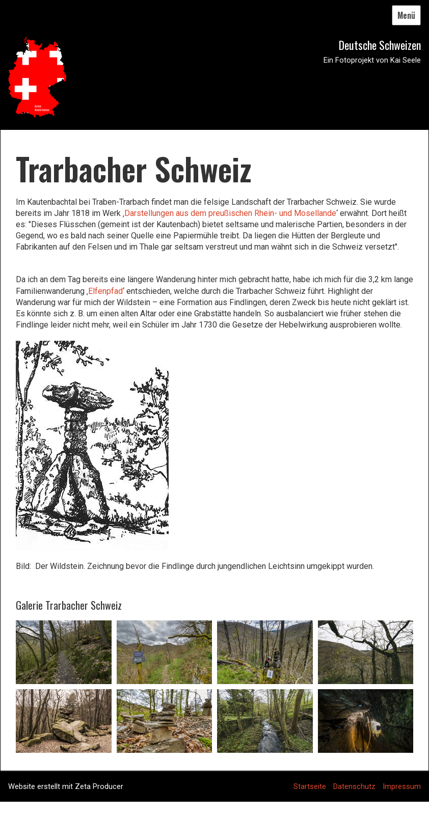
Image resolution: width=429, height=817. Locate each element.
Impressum (402, 786)
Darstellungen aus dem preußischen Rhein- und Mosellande (230, 213)
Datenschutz (354, 786)
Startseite (309, 786)
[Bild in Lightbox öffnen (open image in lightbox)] (64, 652)
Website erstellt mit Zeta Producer (65, 786)
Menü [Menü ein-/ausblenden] (406, 15)
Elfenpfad (105, 291)
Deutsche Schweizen (380, 45)
